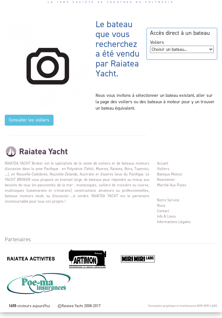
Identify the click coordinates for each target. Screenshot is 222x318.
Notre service (168, 200)
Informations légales (174, 221)
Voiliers (163, 168)
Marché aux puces (171, 185)
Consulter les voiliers (29, 120)
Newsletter (166, 179)
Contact (163, 210)
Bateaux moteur (170, 174)
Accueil (162, 163)
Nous (161, 205)
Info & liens (166, 216)
